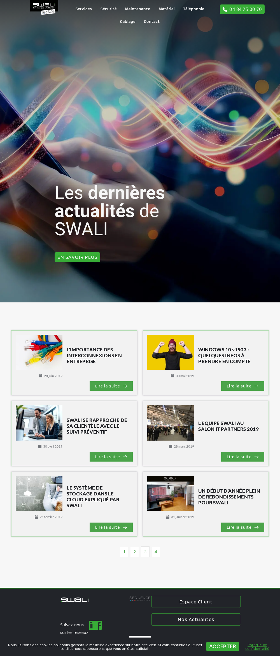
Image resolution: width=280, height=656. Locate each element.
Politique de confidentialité (257, 647)
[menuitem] (84, 9)
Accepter (222, 646)
